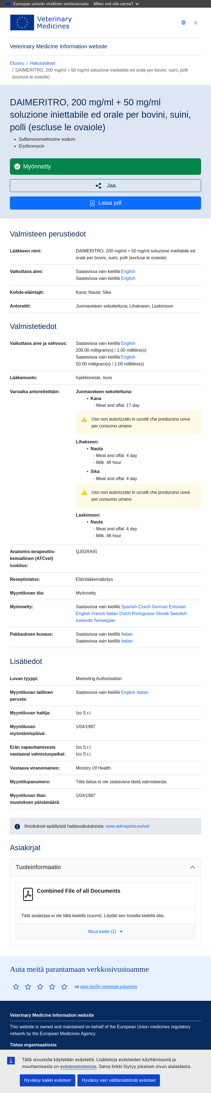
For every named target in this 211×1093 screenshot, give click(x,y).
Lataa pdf (105, 203)
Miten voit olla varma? (116, 3)
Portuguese (143, 613)
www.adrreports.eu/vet (127, 826)
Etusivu (17, 63)
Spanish (129, 606)
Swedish (178, 613)
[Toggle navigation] (195, 23)
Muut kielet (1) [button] (105, 931)
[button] (105, 185)
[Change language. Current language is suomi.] (183, 22)
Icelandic (84, 620)
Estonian (177, 606)
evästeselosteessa (78, 1066)
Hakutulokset (42, 63)
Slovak (162, 613)
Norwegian (105, 620)
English (128, 271)
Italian (112, 613)
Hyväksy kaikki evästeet (47, 1080)
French (98, 613)
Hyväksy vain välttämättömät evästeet (119, 1080)
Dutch (125, 613)
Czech (144, 606)
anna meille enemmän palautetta (108, 986)
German (160, 606)
